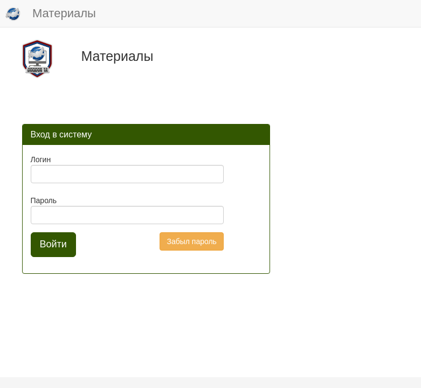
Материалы (50, 14)
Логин (41, 159)
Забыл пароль (191, 241)
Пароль (44, 200)
